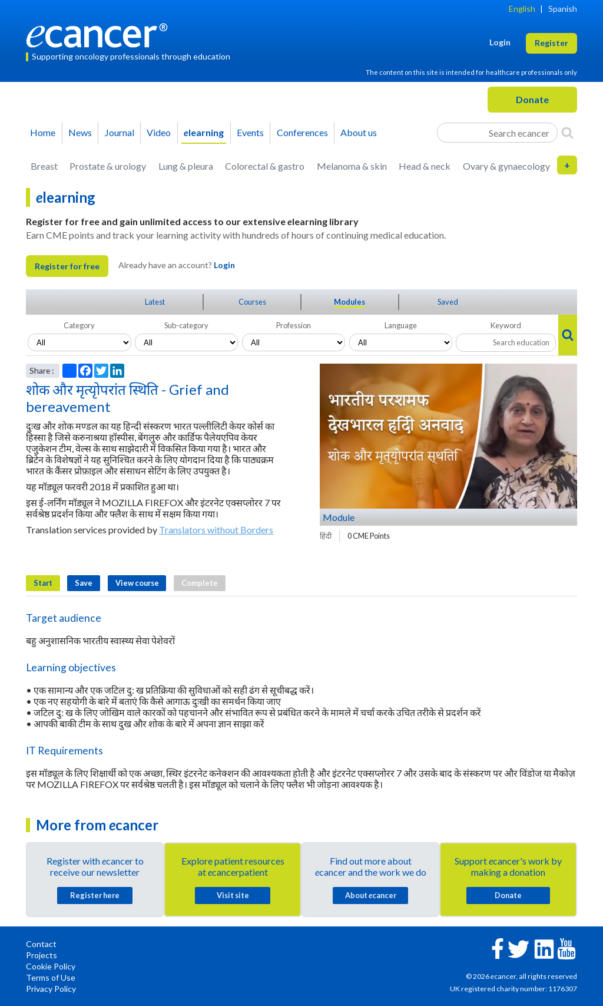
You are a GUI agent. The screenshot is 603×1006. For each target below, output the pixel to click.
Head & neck (424, 165)
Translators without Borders (216, 529)
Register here (95, 895)
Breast (44, 165)
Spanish (562, 9)
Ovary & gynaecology (506, 165)
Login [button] (500, 42)
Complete (199, 583)
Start (43, 583)
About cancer (370, 895)
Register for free (67, 266)
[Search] (567, 133)
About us (358, 132)
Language (401, 325)
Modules (349, 301)
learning (204, 132)
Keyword (506, 325)
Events (250, 132)
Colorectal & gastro (264, 165)
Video (159, 132)
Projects (41, 955)
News (80, 132)
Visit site (233, 895)
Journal (119, 132)
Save (83, 583)
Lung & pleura (185, 165)
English (522, 9)
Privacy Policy (51, 989)
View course (137, 583)
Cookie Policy (50, 966)
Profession (293, 325)
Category (79, 325)
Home (42, 132)
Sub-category (186, 325)
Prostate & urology (107, 165)
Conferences (302, 132)
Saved (448, 301)
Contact (41, 944)
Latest (155, 301)
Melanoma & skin (352, 165)
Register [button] (551, 43)
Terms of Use (50, 977)
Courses (252, 301)
